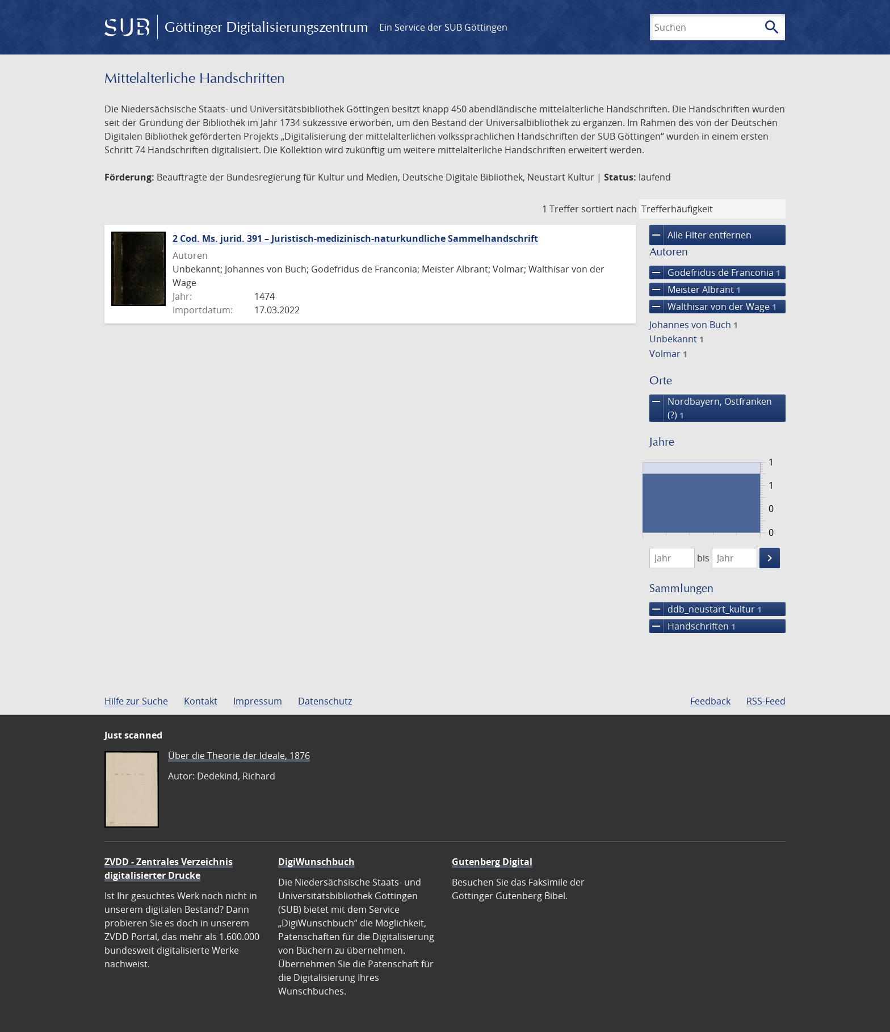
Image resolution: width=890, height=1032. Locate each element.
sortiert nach (609, 209)
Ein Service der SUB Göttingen (443, 27)
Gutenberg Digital (492, 861)
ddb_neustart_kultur (705, 609)
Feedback (710, 701)
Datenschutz (325, 701)
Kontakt (200, 701)
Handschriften (692, 626)
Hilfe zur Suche (136, 701)
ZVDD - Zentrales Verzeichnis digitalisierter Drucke (168, 868)
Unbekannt (676, 339)
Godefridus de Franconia (714, 272)
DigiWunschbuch (316, 861)
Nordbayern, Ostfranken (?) (710, 408)
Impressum (257, 701)
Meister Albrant (695, 289)
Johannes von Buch (693, 324)
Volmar (668, 353)
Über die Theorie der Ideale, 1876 (239, 755)
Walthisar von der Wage (712, 306)
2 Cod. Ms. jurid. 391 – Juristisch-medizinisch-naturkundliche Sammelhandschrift (355, 238)
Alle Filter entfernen (700, 235)
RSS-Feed (766, 701)
